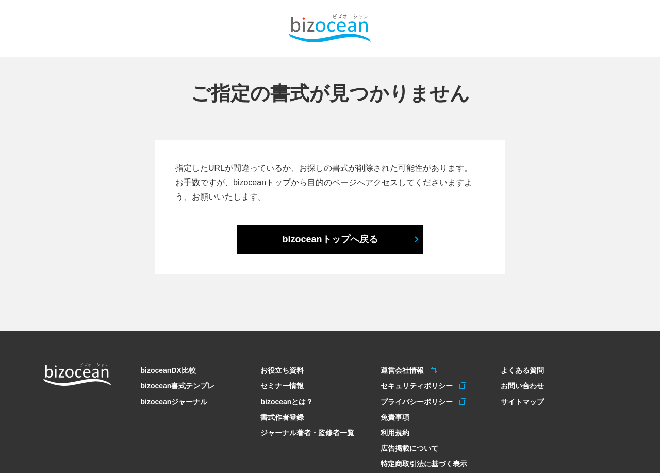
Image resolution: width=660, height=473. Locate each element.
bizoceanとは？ (286, 401)
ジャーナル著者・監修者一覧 (307, 431)
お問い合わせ (522, 385)
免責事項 (395, 416)
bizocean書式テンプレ (177, 385)
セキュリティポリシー (418, 385)
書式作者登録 (282, 416)
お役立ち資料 (282, 370)
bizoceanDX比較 (167, 370)
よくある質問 (522, 370)
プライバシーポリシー (418, 401)
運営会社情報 (403, 370)
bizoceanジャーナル (173, 401)
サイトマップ (522, 401)
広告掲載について (409, 446)
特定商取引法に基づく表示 (424, 461)
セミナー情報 (282, 385)
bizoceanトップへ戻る (329, 239)
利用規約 (395, 431)
